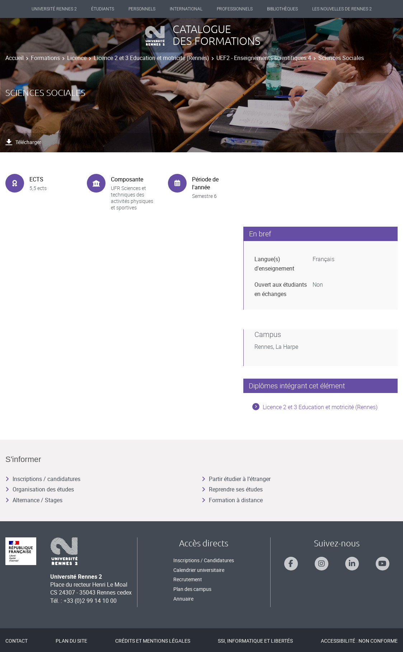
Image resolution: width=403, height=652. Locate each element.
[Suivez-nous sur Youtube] (382, 563)
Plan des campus (192, 589)
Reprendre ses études (232, 489)
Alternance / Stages (33, 500)
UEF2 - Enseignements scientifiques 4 (263, 58)
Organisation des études (39, 489)
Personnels (141, 8)
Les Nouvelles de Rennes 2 (342, 8)
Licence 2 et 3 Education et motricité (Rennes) (151, 58)
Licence (76, 58)
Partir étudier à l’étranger (236, 479)
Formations (45, 58)
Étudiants (102, 8)
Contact (16, 640)
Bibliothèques (282, 8)
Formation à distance (232, 500)
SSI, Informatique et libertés (255, 640)
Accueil (14, 58)
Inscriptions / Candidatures (203, 560)
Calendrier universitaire (198, 570)
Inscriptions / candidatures (42, 479)
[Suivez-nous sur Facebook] (291, 563)
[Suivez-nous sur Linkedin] (352, 563)
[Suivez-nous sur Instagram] (321, 563)
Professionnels (235, 8)
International (186, 8)
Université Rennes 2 (54, 8)
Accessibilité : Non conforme (359, 640)
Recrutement (187, 579)
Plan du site (71, 640)
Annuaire (183, 598)
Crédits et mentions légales (152, 640)
